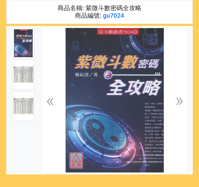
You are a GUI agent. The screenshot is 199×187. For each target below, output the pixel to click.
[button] (50, 100)
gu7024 (113, 15)
